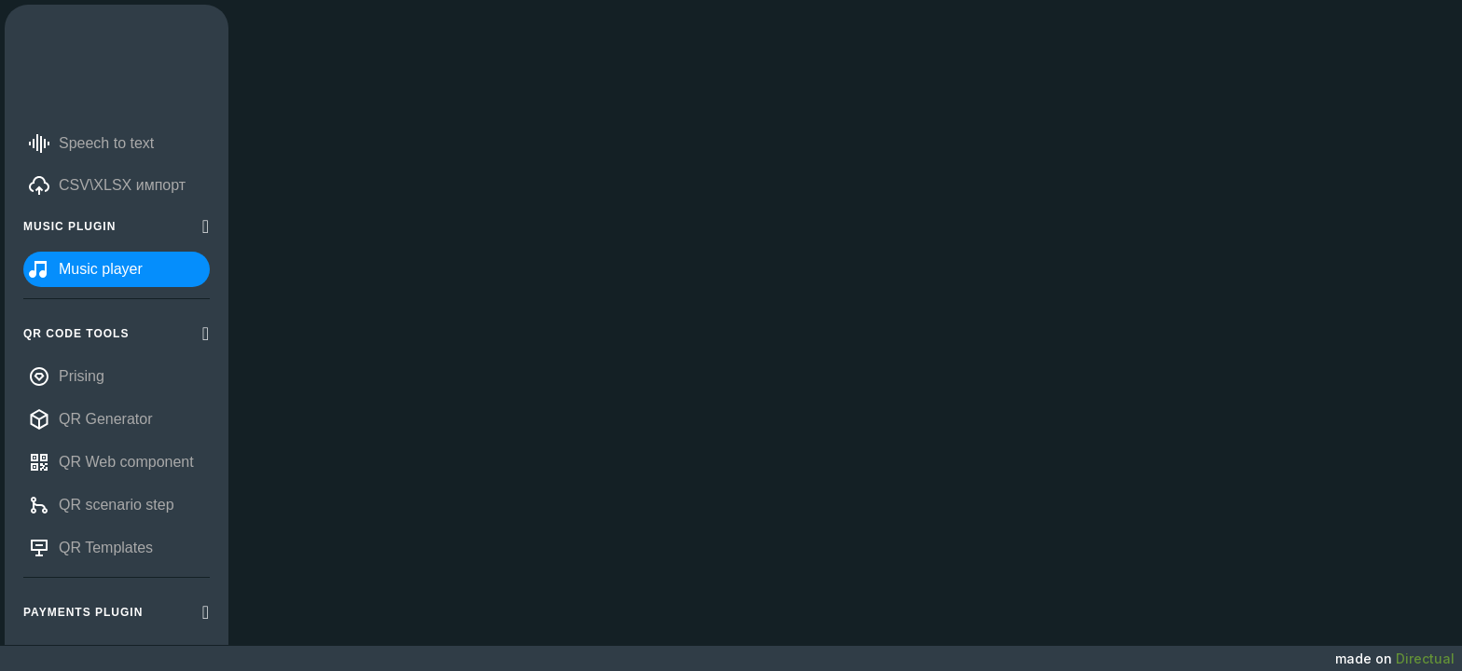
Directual (1425, 658)
